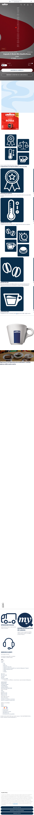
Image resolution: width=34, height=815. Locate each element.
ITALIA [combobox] (2, 700)
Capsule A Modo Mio (7, 663)
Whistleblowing (6, 709)
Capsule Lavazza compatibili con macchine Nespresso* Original (16, 664)
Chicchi (30, 51)
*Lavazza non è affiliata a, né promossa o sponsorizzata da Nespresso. (17, 676)
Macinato (5, 662)
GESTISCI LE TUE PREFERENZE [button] (17, 810)
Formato (3, 51)
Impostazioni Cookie (7, 708)
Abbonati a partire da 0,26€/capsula (17, 63)
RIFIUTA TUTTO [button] (17, 813)
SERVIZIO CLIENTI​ (6, 649)
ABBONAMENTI (4, 678)
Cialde (4, 667)
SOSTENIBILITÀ (4, 682)
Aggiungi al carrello (17, 58)
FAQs (2, 687)
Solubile (5, 668)
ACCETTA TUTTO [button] (17, 807)
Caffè (2, 658)
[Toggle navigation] (31, 4)
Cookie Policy (5, 707)
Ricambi (2, 674)
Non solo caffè (4, 671)
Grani (4, 661)
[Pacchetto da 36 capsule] (4, 53)
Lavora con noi (4, 692)
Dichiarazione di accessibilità (8, 710)
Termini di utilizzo (4, 694)
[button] (31, 1)
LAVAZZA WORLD (4, 683)
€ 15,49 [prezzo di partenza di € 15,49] (17, 44)
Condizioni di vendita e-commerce (8, 695)
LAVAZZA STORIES (4, 681)
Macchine (3, 670)
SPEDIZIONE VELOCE (7, 621)
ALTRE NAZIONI (4, 703)
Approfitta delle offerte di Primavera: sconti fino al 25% (16, 1)
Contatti (2, 688)
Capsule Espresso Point (8, 666)
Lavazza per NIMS (4, 675)
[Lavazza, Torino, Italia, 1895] (5, 4)
